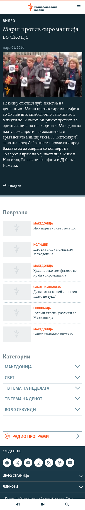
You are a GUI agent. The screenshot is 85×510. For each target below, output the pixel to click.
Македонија (43, 223)
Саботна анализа (47, 287)
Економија (42, 308)
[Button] (12, 187)
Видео (9, 21)
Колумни (40, 245)
